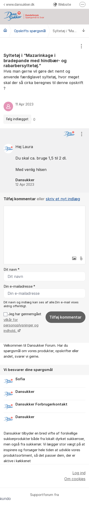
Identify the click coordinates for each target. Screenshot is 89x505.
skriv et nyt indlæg (63, 198)
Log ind (78, 472)
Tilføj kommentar (65, 317)
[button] (74, 258)
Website (62, 4)
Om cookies (74, 478)
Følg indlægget (17, 119)
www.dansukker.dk (19, 4)
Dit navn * (11, 269)
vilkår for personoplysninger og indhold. (21, 325)
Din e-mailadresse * (19, 286)
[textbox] (44, 230)
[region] (44, 83)
